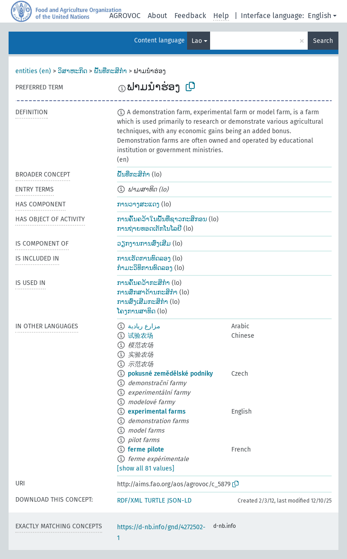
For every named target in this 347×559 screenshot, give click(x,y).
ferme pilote (146, 449)
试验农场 (140, 336)
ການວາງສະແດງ (138, 204)
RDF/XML (129, 500)
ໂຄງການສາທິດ (136, 311)
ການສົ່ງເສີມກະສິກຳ (142, 302)
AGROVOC (125, 15)
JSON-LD (179, 500)
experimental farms (157, 411)
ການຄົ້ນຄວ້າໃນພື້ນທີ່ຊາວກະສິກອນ (162, 219)
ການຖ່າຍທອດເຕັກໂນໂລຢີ (149, 229)
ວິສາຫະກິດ (72, 71)
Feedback (190, 15)
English (319, 15)
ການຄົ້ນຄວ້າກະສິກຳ (143, 283)
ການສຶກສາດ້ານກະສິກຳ (147, 292)
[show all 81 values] (145, 468)
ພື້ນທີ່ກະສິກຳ (110, 71)
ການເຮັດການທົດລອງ (144, 258)
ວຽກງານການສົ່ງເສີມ (144, 243)
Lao (197, 41)
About (157, 15)
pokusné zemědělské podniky (170, 373)
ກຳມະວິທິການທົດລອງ (145, 268)
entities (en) (33, 71)
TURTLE (155, 500)
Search (323, 41)
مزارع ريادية (144, 326)
